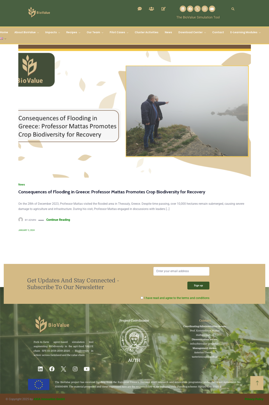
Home (4, 32)
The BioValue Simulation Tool (198, 17)
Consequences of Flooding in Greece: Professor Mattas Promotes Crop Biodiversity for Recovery (111, 191)
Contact (218, 32)
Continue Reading (58, 220)
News (168, 32)
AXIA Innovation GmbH (49, 399)
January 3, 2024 (26, 230)
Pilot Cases (117, 32)
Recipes (71, 32)
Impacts (51, 32)
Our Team (93, 32)
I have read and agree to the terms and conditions (176, 298)
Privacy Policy (254, 399)
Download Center (190, 32)
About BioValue (25, 32)
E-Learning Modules (243, 32)
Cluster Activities (146, 32)
